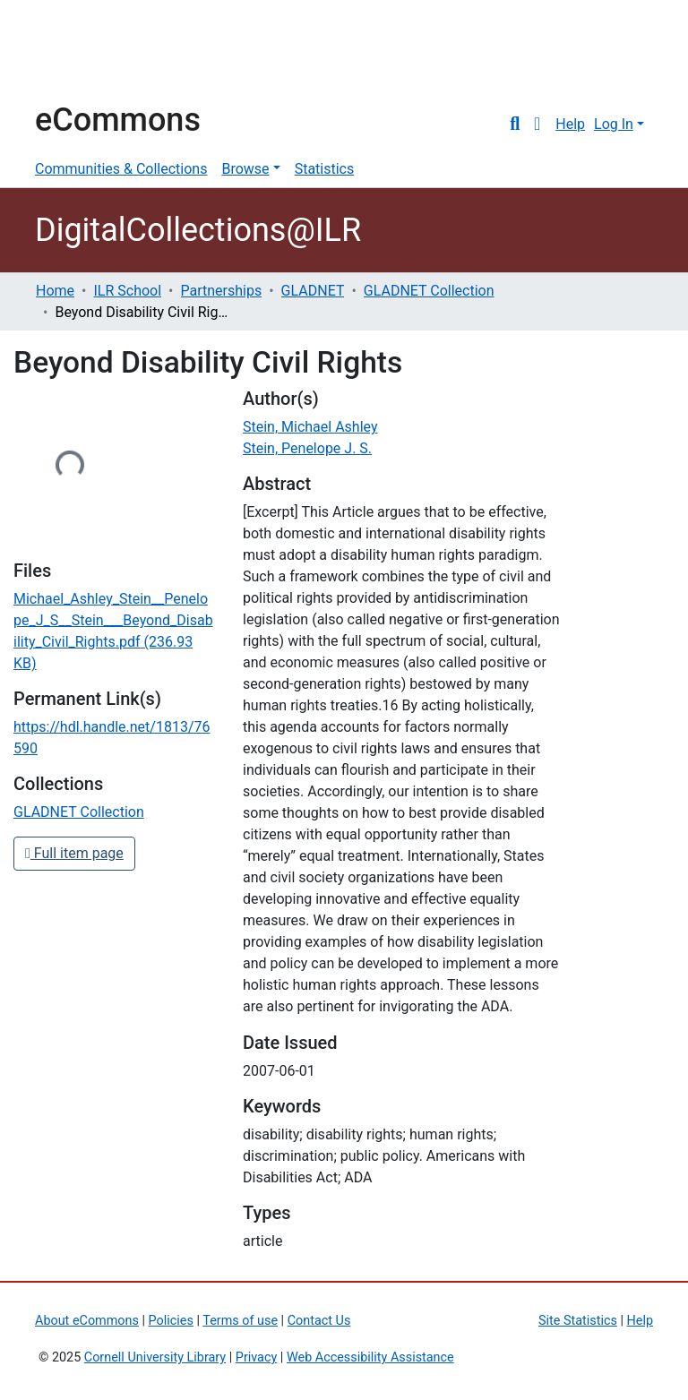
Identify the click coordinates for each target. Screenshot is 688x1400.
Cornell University (80, 52)
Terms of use (240, 1320)
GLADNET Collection (429, 290)
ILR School (127, 290)
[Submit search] (514, 124)
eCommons (118, 120)
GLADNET (313, 290)
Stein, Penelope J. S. (307, 448)
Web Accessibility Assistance (370, 1357)
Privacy (257, 1357)
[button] (537, 124)
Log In (613, 124)
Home (55, 290)
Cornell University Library (155, 1357)
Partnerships (221, 290)
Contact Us (319, 1320)
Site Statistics (577, 1320)
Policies (171, 1320)
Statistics (325, 168)
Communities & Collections (121, 168)
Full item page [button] (74, 853)
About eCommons (87, 1320)
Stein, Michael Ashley (310, 426)
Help (570, 124)
